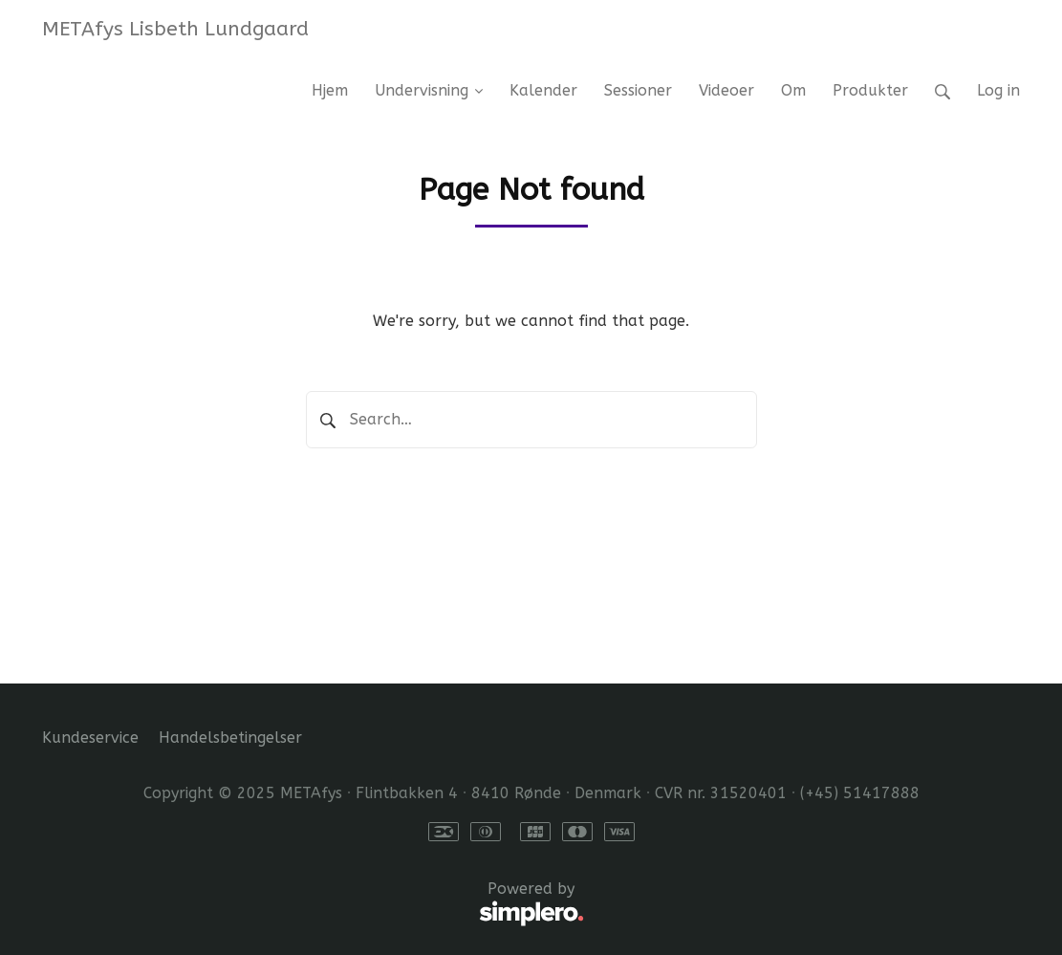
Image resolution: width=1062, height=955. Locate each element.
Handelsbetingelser (230, 737)
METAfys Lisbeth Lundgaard (175, 28)
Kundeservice (90, 737)
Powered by (313, 904)
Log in (998, 90)
